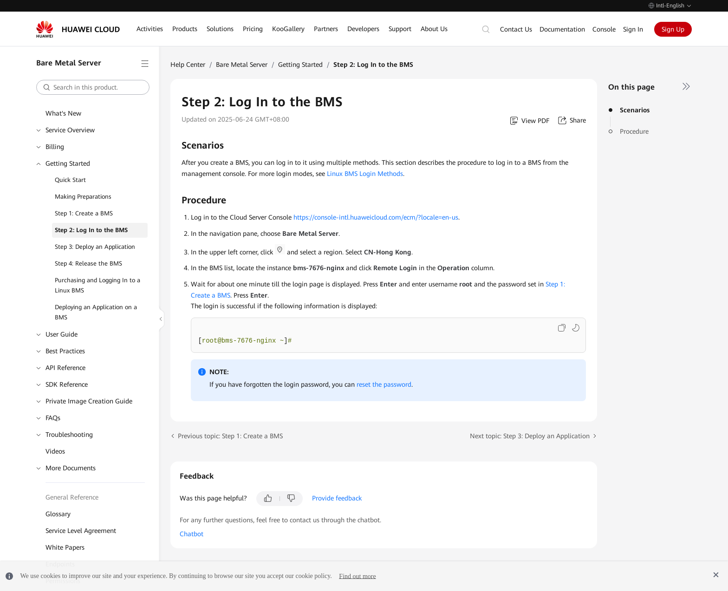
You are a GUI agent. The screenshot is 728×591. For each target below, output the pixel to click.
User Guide (62, 334)
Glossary (58, 514)
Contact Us (516, 29)
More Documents (71, 468)
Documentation (562, 29)
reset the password (384, 384)
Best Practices (65, 351)
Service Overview (70, 130)
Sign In (633, 29)
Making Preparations (83, 196)
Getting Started (68, 163)
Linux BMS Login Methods (365, 173)
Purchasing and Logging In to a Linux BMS (97, 285)
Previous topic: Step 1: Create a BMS (230, 436)
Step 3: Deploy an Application (95, 246)
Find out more (357, 575)
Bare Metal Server (241, 64)
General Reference (72, 497)
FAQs (53, 418)
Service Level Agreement (81, 530)
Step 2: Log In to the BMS (91, 230)
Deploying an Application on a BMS (96, 312)
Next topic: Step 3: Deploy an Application (530, 436)
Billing (55, 146)
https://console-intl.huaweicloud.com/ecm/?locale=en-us (375, 217)
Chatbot (191, 534)
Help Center (187, 64)
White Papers (65, 547)
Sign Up (673, 29)
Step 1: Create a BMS (84, 213)
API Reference (65, 367)
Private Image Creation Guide (89, 401)
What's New (63, 113)
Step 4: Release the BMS (88, 263)
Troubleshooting (69, 434)
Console (604, 29)
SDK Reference (67, 384)
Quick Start (70, 179)
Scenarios (635, 110)
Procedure (634, 131)
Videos (55, 451)
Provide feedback (337, 498)
